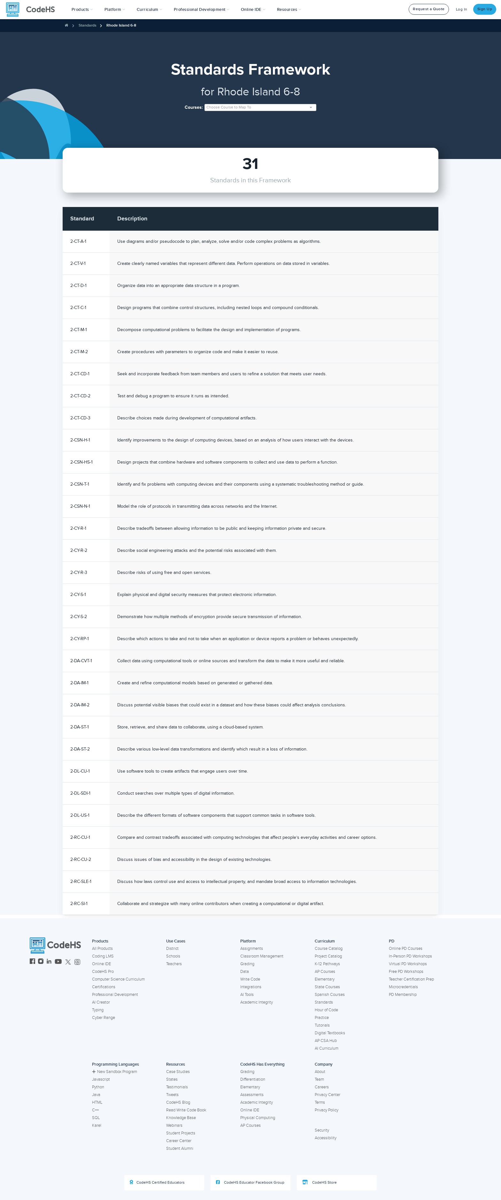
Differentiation (252, 1079)
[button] (82, 9)
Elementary (325, 979)
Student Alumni (179, 1148)
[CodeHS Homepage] (33, 9)
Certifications (103, 986)
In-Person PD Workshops (410, 956)
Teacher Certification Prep (411, 979)
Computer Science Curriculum (118, 979)
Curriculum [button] (149, 9)
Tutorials (322, 1025)
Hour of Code (326, 1010)
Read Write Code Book (186, 1110)
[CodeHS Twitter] (68, 962)
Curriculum (325, 941)
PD (391, 941)
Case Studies (178, 1071)
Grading (247, 963)
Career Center (178, 1140)
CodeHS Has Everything (262, 1064)
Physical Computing (257, 1117)
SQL (96, 1117)
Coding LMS (103, 956)
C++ (95, 1110)
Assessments (252, 1094)
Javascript (101, 1079)
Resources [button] (289, 9)
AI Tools (247, 994)
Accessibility (325, 1137)
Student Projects (180, 1133)
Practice (322, 1017)
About (320, 1071)
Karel (96, 1125)
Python (98, 1087)
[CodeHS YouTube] (58, 962)
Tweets (172, 1094)
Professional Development (115, 994)
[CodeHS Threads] (77, 962)
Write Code (250, 979)
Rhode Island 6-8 (121, 25)
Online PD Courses (405, 948)
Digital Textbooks (330, 1033)
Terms (320, 1102)
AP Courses (325, 971)
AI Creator (101, 1002)
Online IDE (101, 963)
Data (244, 971)
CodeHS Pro (103, 971)
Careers (322, 1087)
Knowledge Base (181, 1117)
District (172, 948)
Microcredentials (403, 986)
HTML (97, 1102)
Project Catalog (328, 956)
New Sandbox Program (114, 1071)
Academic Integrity (256, 1002)
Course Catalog (329, 948)
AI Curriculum (326, 1048)
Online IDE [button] (253, 9)
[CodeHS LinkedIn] (49, 962)
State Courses (327, 986)
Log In (461, 9)
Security (322, 1130)
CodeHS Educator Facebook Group (250, 1182)
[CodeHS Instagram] (40, 962)
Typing (98, 1010)
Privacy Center (327, 1094)
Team (319, 1079)
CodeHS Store (319, 1182)
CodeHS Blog (178, 1102)
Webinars (174, 1125)
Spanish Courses (330, 994)
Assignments (251, 948)
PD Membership (403, 994)
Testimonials (177, 1087)
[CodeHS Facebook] (32, 962)
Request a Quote (429, 9)
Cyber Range (103, 1017)
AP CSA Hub (326, 1040)
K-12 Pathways (327, 963)
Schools (173, 956)
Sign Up (484, 9)
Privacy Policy (326, 1110)
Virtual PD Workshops (408, 963)
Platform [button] (114, 9)
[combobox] (260, 107)
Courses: (194, 107)
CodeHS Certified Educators (157, 1182)
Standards (87, 25)
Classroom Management (261, 956)
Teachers (174, 963)
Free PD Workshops (406, 971)
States (172, 1079)
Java (96, 1094)
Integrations (250, 986)
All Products (102, 948)
